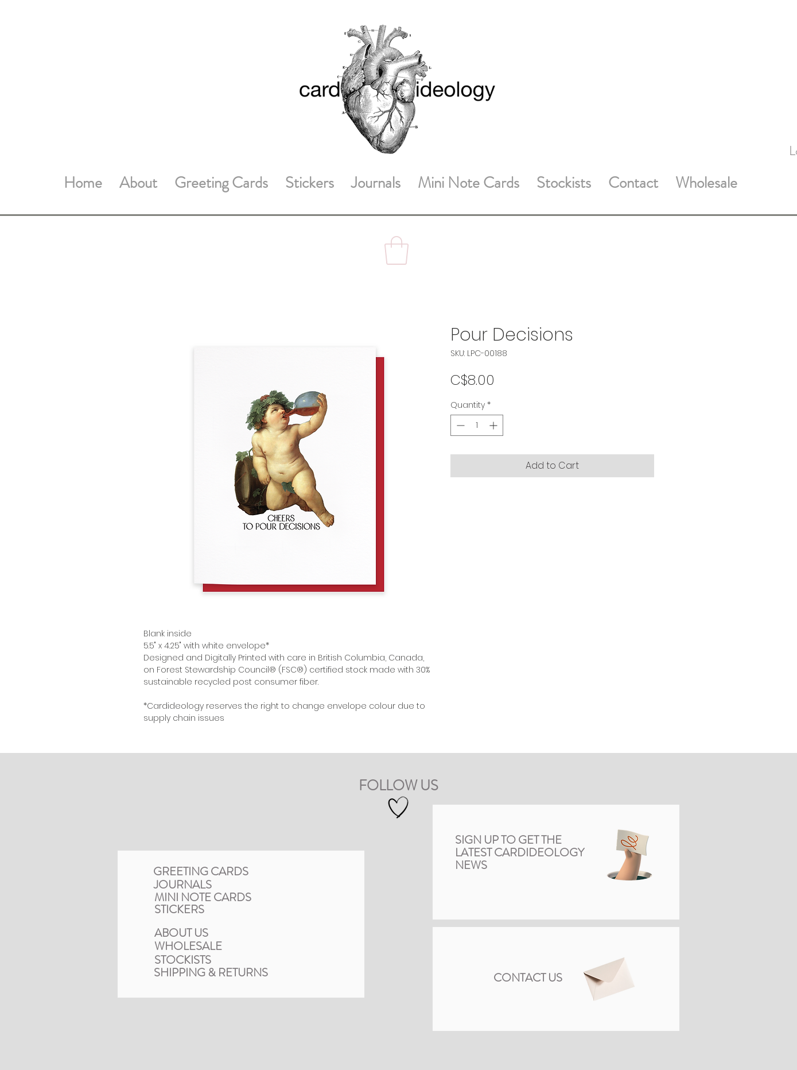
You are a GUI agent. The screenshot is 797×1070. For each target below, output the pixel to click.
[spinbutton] (476, 425)
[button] (396, 250)
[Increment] (494, 425)
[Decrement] (459, 425)
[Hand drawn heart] (398, 808)
